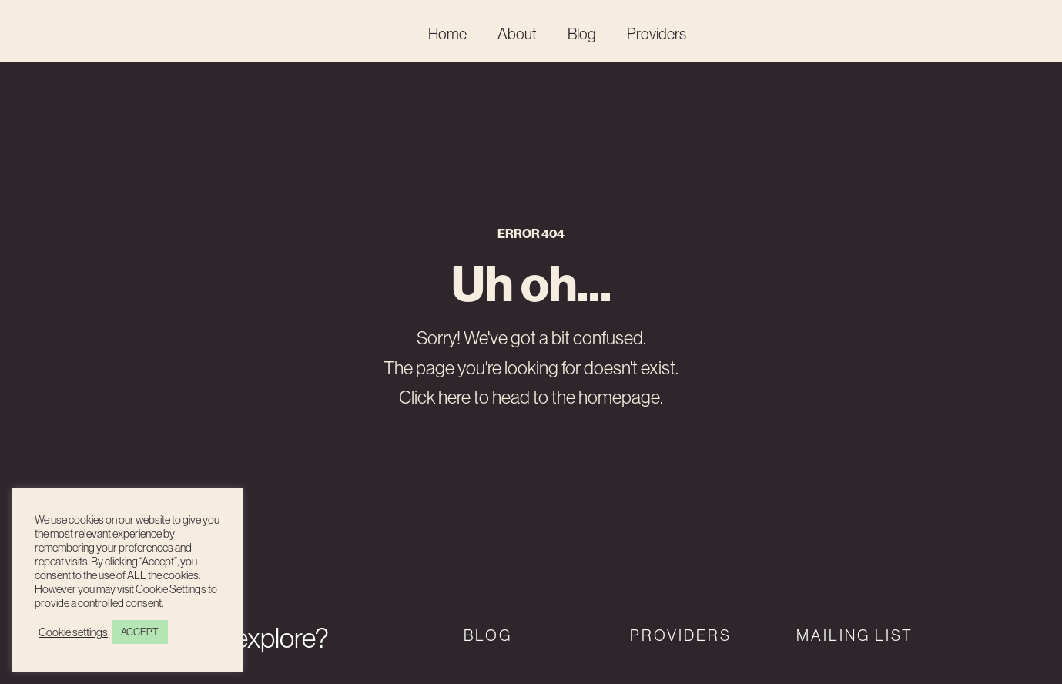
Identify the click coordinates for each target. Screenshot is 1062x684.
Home (447, 33)
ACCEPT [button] (140, 631)
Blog (582, 33)
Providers (656, 33)
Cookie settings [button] (73, 632)
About (517, 33)
